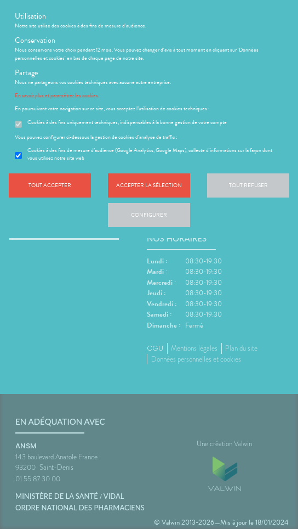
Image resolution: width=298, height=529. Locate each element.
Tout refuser (248, 185)
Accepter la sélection (149, 185)
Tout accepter (49, 185)
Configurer (149, 215)
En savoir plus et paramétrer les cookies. (57, 95)
